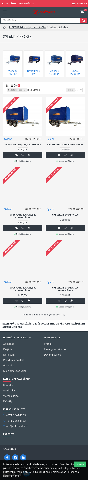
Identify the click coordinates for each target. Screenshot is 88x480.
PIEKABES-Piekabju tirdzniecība (27, 27)
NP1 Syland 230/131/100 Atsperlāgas (65, 289)
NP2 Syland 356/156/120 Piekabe (23, 144)
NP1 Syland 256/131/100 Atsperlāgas (23, 289)
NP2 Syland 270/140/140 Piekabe (65, 144)
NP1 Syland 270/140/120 (65, 215)
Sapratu (80, 464)
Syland (8, 139)
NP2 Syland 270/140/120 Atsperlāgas (23, 216)
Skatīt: (70, 90)
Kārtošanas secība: (16, 90)
